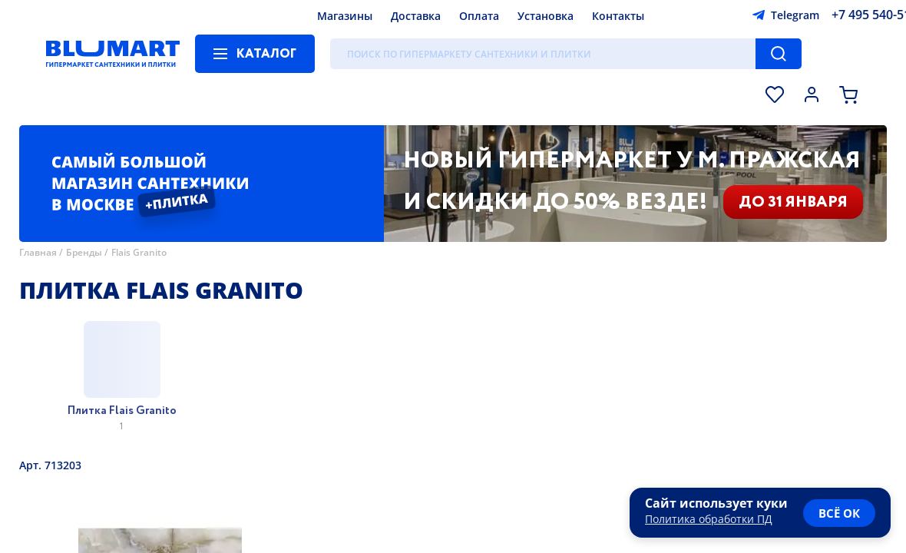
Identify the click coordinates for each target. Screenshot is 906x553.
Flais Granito (139, 252)
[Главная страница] (113, 54)
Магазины (344, 15)
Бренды (84, 252)
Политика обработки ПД (708, 519)
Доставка (416, 15)
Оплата (479, 15)
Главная (38, 252)
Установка (545, 15)
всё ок (839, 513)
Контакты (618, 15)
